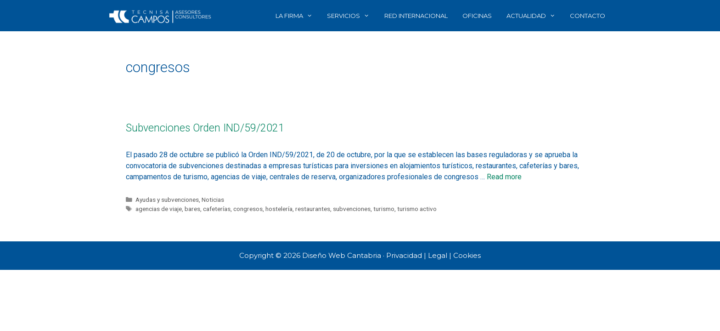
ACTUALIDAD (534, 15)
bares (192, 208)
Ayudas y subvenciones (167, 199)
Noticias (213, 199)
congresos (248, 208)
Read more (504, 176)
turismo (383, 208)
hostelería (278, 208)
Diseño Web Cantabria (342, 255)
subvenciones (352, 208)
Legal (437, 255)
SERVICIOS (352, 15)
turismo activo (417, 208)
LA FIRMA (298, 15)
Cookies (467, 255)
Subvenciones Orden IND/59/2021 (205, 128)
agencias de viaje (158, 208)
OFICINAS (477, 15)
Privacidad (404, 255)
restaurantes (312, 208)
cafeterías (217, 208)
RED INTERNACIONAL (416, 15)
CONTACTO (587, 15)
